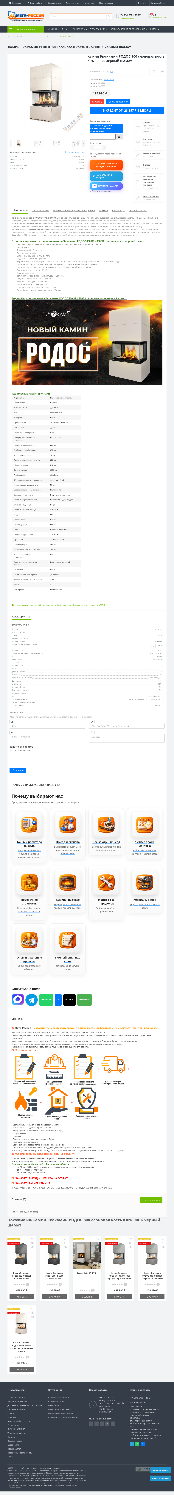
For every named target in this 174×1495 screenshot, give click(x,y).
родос (34, 605)
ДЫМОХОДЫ (80, 29)
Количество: (95, 143)
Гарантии (11, 1420)
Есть (160, 638)
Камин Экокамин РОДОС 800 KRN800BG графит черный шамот (119, 1279)
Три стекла (158, 705)
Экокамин (51, 37)
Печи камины (54, 1409)
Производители (14, 1452)
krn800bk (61, 605)
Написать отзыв (151, 1203)
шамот (78, 605)
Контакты (11, 1440)
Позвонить (84, 1003)
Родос (159, 635)
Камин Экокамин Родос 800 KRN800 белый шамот (54, 1279)
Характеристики (40, 210)
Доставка (147, 139)
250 (161, 671)
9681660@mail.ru (138, 1405)
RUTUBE (69, 1003)
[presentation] (30, 758)
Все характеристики (74, 152)
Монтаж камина (151, 196)
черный (70, 605)
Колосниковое (156, 629)
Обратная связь (127, 18)
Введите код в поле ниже (20, 750)
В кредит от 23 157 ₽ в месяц (127, 110)
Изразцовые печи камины (60, 1417)
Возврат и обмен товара (18, 1424)
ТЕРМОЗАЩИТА (98, 29)
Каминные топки (56, 1405)
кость (53, 605)
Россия (159, 650)
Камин (159, 656)
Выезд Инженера (55, 3)
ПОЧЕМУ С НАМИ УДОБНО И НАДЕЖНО (74, 210)
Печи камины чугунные (59, 1413)
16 (161, 665)
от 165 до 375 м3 (155, 653)
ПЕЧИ (66, 29)
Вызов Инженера (160, 1470)
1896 (160, 675)
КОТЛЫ (154, 29)
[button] (16, 3)
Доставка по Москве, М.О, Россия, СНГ (25, 1409)
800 (39, 605)
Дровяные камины (34, 37)
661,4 (160, 684)
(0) (111, 71)
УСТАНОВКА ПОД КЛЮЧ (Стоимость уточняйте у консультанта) (101, 128)
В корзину (96, 101)
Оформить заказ (160, 17)
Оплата (146, 122)
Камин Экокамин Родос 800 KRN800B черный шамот (21, 1279)
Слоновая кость (155, 696)
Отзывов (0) (118, 210)
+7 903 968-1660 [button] (141, 1401)
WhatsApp (46, 1003)
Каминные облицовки (58, 1401)
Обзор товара (20, 210)
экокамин (25, 605)
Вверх (130, 699)
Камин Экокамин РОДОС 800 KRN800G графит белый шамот (152, 1279)
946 (161, 681)
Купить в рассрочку (118, 101)
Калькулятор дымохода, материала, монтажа (149, 180)
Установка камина (16, 1401)
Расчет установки (160, 1478)
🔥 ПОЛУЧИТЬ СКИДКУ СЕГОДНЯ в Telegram (106, 165)
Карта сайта (13, 1448)
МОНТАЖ (103, 210)
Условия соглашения (17, 1436)
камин (17, 605)
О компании (13, 1428)
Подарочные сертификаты (19, 1456)
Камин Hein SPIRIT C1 (87, 1276)
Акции (10, 1460)
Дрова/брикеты (156, 659)
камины (85, 605)
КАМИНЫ (53, 29)
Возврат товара (14, 1444)
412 (161, 668)
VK (58, 1003)
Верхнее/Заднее (155, 678)
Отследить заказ (72, 3)
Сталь (160, 632)
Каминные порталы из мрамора (63, 1420)
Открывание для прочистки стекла (148, 699)
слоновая (46, 605)
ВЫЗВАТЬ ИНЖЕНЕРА (17, 1405)
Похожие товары (138, 210)
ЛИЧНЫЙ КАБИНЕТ (16, 1432)
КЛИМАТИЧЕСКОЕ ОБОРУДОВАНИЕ (129, 29)
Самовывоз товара (16, 1413)
